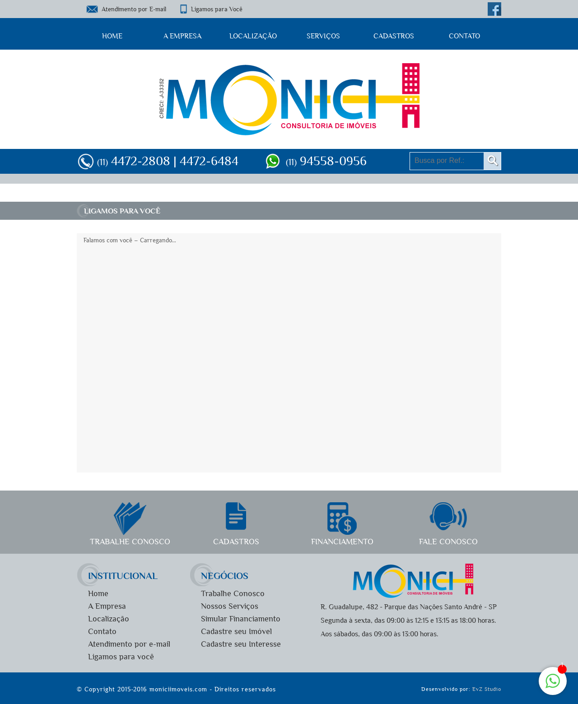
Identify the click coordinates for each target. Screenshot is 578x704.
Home (112, 36)
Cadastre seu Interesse (241, 644)
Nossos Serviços (229, 606)
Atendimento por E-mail (134, 9)
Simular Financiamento (240, 619)
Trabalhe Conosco (233, 593)
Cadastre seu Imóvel (236, 631)
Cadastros (393, 36)
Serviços (323, 36)
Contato (464, 36)
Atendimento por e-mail (129, 644)
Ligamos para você (121, 657)
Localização (253, 36)
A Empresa (182, 36)
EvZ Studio (486, 689)
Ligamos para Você (216, 9)
